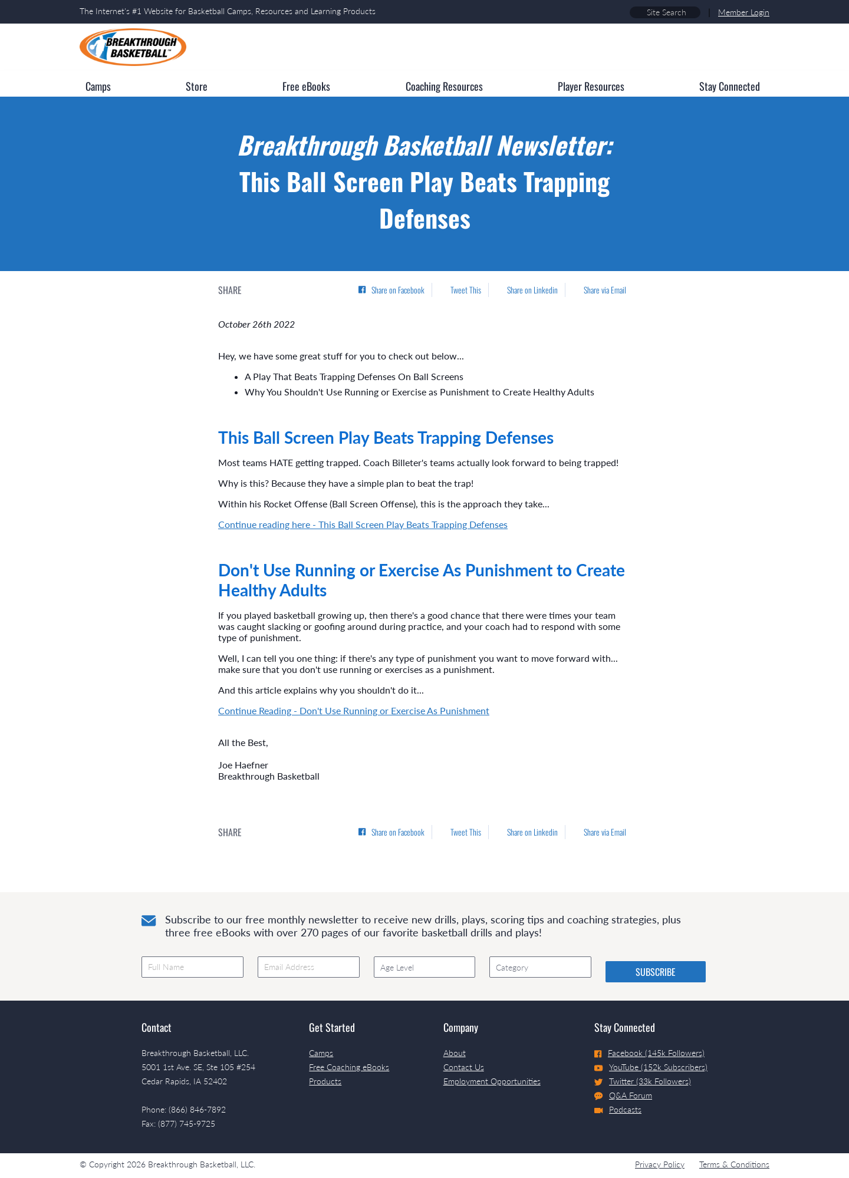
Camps (321, 1053)
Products (325, 1081)
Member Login (743, 12)
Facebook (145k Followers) (649, 1053)
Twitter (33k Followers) (642, 1081)
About (454, 1053)
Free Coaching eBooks (349, 1067)
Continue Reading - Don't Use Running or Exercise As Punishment (353, 710)
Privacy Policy (660, 1164)
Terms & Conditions (734, 1164)
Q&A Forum (623, 1095)
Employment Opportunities (492, 1081)
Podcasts (617, 1109)
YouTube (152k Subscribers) (651, 1067)
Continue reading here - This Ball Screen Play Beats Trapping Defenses (363, 524)
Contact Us (463, 1067)
